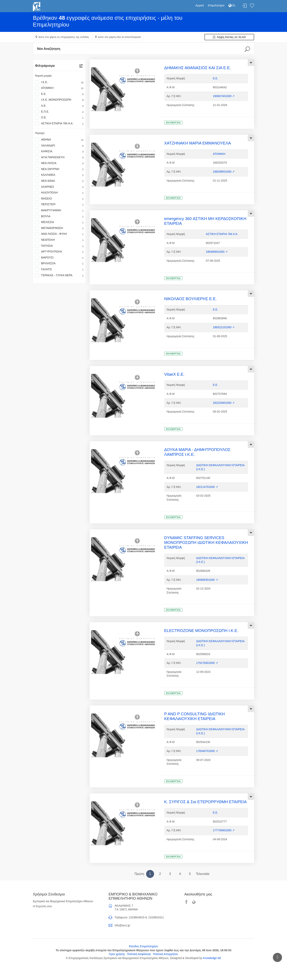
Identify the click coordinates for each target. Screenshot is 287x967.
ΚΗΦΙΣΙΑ (59, 151)
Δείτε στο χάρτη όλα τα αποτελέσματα (119, 37)
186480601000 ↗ (217, 251)
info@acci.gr (122, 925)
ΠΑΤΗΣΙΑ (59, 246)
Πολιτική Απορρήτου (165, 954)
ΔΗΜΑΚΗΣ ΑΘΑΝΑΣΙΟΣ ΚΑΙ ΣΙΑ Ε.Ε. (197, 68)
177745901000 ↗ (224, 830)
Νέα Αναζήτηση (48, 48)
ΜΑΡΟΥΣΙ (59, 258)
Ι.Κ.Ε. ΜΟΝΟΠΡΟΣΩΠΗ (59, 100)
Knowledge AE (212, 958)
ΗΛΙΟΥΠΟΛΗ (59, 193)
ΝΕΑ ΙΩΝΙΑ (59, 181)
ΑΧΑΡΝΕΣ (59, 187)
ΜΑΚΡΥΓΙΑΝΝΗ (59, 210)
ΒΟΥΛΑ (59, 216)
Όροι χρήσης (117, 954)
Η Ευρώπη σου (42, 906)
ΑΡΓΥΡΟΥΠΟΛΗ (59, 252)
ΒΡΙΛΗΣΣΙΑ (59, 263)
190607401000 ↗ (224, 96)
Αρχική (199, 5)
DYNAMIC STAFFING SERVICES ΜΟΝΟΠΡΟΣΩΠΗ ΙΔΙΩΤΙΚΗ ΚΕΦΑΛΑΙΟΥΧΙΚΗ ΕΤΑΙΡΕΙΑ (206, 542)
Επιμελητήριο (216, 5)
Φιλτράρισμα (45, 65)
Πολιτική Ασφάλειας (139, 954)
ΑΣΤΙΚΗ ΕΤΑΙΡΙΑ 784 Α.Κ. (59, 124)
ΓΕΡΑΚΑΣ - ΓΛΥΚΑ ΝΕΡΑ (59, 275)
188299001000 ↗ (224, 171)
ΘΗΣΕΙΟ (59, 199)
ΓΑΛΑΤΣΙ (59, 269)
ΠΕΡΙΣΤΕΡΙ (59, 204)
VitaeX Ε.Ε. (174, 374)
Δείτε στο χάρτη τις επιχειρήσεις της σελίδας (63, 37)
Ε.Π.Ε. (59, 112)
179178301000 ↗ (207, 662)
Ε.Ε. (59, 94)
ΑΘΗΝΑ (59, 140)
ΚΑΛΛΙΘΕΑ (59, 175)
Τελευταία (202, 874)
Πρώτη (139, 874)
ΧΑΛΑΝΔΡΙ (59, 146)
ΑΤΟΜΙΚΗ (59, 88)
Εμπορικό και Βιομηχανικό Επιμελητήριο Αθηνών (63, 901)
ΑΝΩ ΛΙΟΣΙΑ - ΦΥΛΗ (59, 234)
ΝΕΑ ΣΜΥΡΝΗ (59, 169)
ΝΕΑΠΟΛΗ (59, 240)
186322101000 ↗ (224, 327)
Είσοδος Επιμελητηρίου (143, 946)
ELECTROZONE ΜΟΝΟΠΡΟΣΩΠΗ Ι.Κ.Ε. (201, 630)
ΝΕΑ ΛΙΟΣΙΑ (59, 163)
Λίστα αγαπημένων (252, 6)
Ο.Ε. (59, 118)
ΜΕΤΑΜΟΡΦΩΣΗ (59, 228)
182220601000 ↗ (224, 402)
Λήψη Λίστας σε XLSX (229, 37)
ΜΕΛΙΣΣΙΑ (59, 222)
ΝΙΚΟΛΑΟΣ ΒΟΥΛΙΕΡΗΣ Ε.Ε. (190, 299)
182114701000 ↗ (207, 486)
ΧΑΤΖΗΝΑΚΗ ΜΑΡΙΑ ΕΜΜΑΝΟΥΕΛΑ (197, 143)
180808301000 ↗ (207, 579)
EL (232, 5)
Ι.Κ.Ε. (59, 82)
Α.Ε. (59, 106)
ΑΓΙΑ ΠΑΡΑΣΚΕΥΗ (59, 157)
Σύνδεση (244, 6)
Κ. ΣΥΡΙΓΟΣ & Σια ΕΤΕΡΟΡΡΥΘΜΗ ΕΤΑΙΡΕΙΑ (205, 802)
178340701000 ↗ (207, 751)
